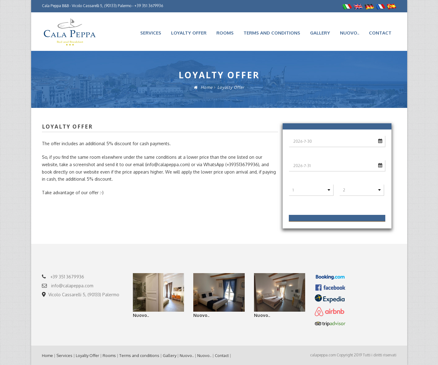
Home (203, 87)
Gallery (320, 33)
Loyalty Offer (189, 33)
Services (150, 33)
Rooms (225, 33)
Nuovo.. (349, 33)
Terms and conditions (272, 33)
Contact (380, 33)
